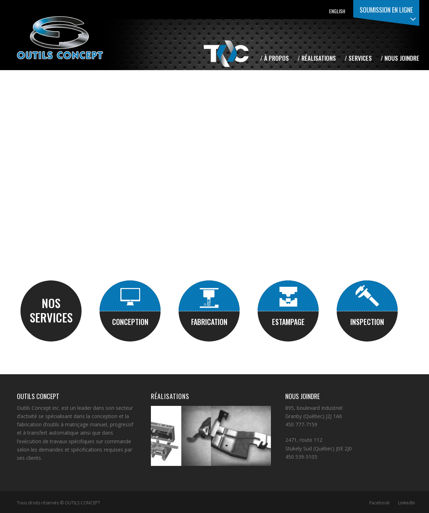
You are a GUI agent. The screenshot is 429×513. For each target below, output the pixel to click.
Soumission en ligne (386, 9)
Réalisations (318, 58)
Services (360, 58)
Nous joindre (401, 58)
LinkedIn (406, 503)
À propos (276, 58)
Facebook (379, 503)
